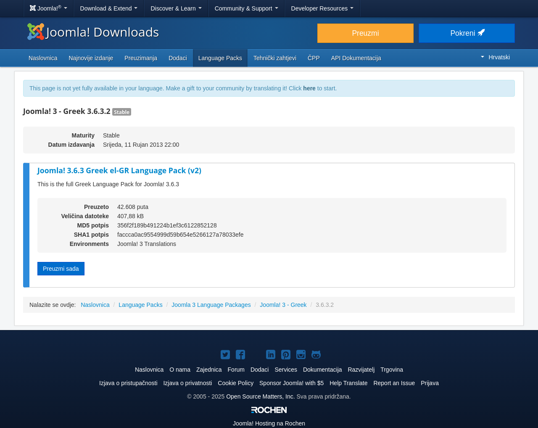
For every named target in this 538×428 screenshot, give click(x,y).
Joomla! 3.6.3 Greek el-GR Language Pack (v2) (119, 170)
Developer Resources (322, 8)
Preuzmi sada (61, 268)
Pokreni (466, 33)
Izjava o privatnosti (187, 383)
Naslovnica (43, 58)
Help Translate (348, 383)
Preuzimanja (140, 58)
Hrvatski (495, 57)
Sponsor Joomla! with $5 (291, 383)
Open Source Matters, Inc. (261, 396)
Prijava (430, 383)
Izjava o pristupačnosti (128, 383)
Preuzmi (365, 33)
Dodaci (178, 58)
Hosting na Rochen (269, 423)
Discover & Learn (175, 8)
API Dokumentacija (356, 58)
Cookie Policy (235, 383)
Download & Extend (109, 8)
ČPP (314, 58)
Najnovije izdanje (91, 58)
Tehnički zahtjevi (274, 58)
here (309, 88)
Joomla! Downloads (93, 31)
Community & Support (246, 8)
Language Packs (220, 58)
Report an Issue (394, 383)
